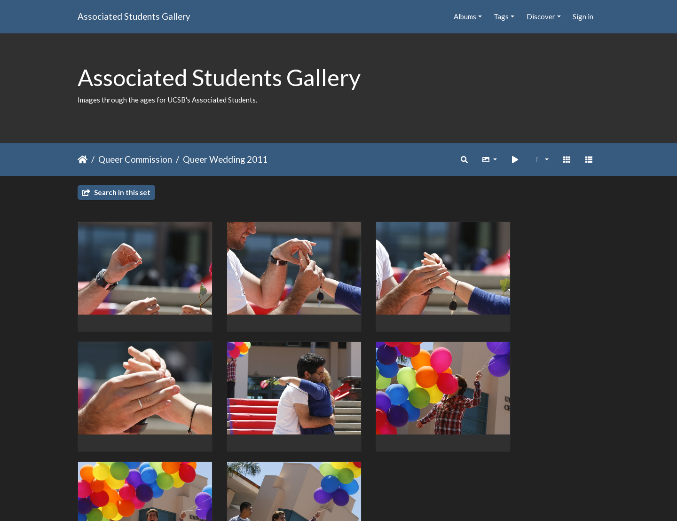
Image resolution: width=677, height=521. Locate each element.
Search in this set (116, 192)
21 (334, 466)
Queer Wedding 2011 (225, 159)
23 (374, 466)
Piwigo (358, 501)
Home (82, 159)
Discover (541, 16)
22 (354, 466)
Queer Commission (135, 159)
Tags (501, 16)
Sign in (583, 16)
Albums (465, 16)
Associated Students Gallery (134, 16)
